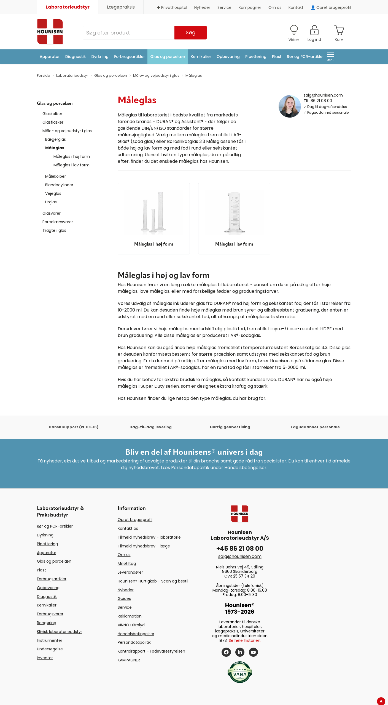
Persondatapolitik (134, 642)
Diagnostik (75, 56)
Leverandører (130, 572)
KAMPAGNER (129, 660)
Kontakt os (128, 528)
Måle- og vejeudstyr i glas (67, 131)
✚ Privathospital (172, 7)
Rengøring (46, 623)
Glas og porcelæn (167, 56)
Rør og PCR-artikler (305, 56)
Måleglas (54, 148)
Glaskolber (52, 113)
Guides (124, 598)
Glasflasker (52, 122)
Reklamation (130, 616)
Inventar (45, 658)
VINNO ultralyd (131, 625)
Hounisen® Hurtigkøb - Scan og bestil (153, 581)
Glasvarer (51, 213)
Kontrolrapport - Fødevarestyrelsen (151, 651)
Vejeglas (53, 193)
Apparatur (50, 56)
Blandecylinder (59, 185)
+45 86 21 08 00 (239, 548)
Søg (190, 32)
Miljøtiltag (127, 563)
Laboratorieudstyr (68, 7)
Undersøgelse (50, 649)
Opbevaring (228, 56)
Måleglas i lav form (71, 165)
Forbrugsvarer (50, 614)
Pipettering (255, 56)
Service (224, 7)
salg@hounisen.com (323, 95)
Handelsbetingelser (136, 634)
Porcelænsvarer (57, 222)
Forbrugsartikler (129, 56)
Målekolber (55, 176)
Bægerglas (55, 139)
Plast (276, 56)
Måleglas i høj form (71, 156)
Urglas (51, 202)
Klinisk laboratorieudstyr (59, 631)
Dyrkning (100, 56)
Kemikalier (201, 56)
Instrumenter (49, 640)
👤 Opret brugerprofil (331, 7)
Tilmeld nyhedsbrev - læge (144, 546)
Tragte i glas (54, 230)
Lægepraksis (121, 7)
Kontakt (296, 7)
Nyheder (202, 7)
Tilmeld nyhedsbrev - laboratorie (149, 537)
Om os (274, 7)
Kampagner (250, 7)
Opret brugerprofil (135, 519)
